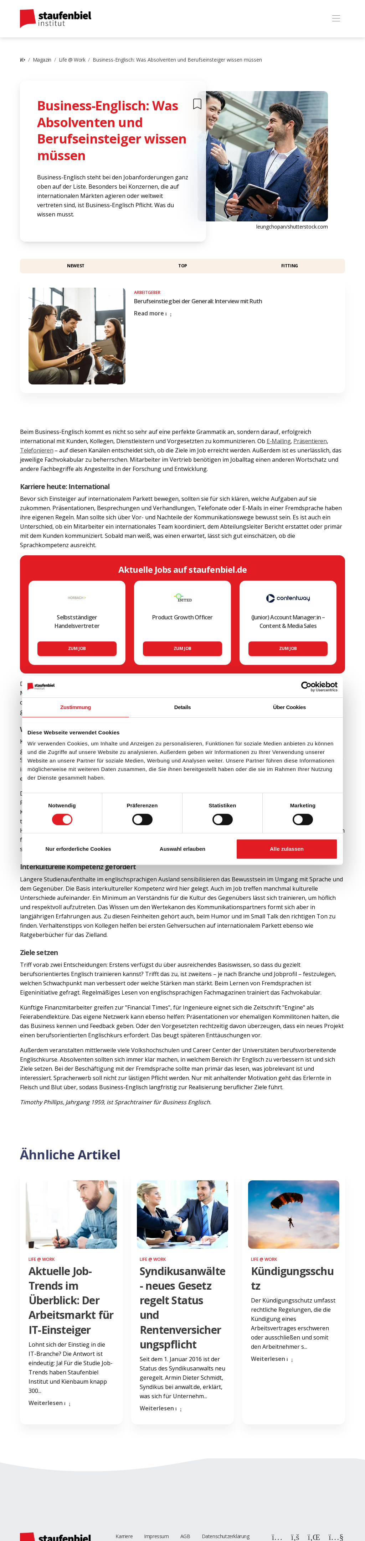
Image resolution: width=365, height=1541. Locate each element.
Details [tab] (182, 707)
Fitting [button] (289, 266)
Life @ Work (72, 59)
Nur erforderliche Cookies (78, 849)
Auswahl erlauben (182, 849)
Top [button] (182, 266)
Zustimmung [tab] (75, 707)
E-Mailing (279, 441)
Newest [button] (75, 266)
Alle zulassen (287, 849)
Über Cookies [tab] (289, 707)
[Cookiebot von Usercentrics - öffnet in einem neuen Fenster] (306, 686)
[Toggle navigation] (336, 18)
